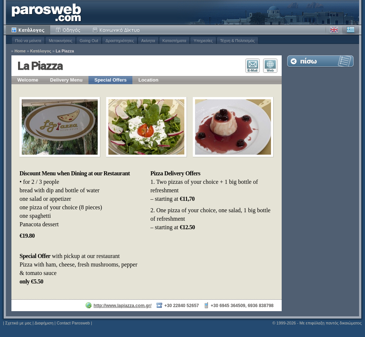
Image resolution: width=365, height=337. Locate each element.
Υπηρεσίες (203, 40)
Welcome (27, 80)
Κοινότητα (117, 30)
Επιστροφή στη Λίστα (320, 61)
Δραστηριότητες (119, 40)
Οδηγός (68, 30)
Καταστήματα (175, 40)
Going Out (89, 40)
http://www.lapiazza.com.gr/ (123, 305)
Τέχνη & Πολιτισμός (237, 40)
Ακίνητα (148, 40)
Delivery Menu (66, 80)
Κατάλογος (28, 30)
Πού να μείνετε (28, 40)
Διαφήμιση (44, 323)
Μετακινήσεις (60, 40)
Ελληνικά (351, 30)
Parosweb (46, 12)
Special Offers (110, 80)
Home (20, 51)
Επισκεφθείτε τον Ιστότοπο (270, 66)
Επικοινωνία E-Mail (252, 66)
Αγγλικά (334, 30)
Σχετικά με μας (18, 323)
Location (148, 80)
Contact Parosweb (73, 323)
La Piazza (65, 51)
